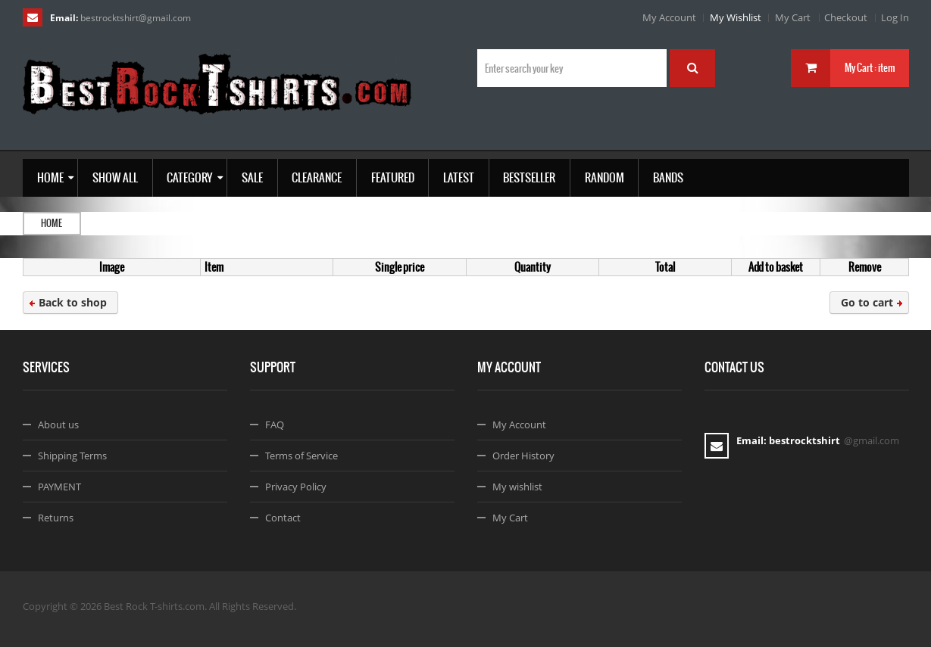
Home (51, 223)
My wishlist (517, 486)
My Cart (793, 17)
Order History (523, 455)
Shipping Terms (72, 455)
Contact (283, 517)
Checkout (845, 17)
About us (58, 424)
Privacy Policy (295, 486)
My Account (669, 17)
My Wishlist (735, 17)
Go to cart (867, 302)
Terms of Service (301, 455)
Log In (895, 17)
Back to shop (73, 302)
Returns (55, 517)
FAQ (274, 424)
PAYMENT (59, 486)
